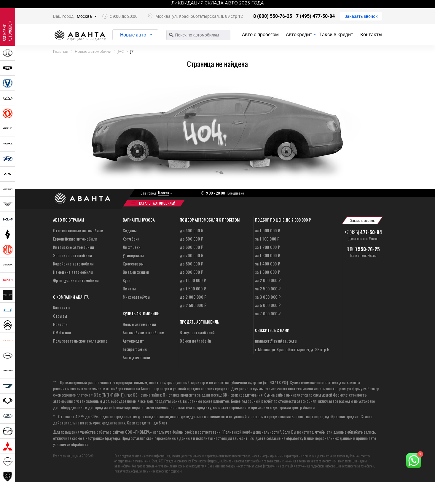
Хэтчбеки (131, 239)
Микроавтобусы (137, 297)
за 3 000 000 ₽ (268, 297)
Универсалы (133, 255)
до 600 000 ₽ (191, 247)
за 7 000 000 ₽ (268, 313)
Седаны (130, 230)
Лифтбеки (132, 247)
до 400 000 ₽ (191, 230)
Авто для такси (136, 357)
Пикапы (129, 288)
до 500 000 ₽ (191, 239)
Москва (84, 16)
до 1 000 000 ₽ (193, 280)
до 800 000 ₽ (191, 263)
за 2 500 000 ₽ (268, 288)
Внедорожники (136, 272)
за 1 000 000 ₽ (267, 230)
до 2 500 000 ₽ (193, 305)
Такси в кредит (336, 34)
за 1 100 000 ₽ (267, 239)
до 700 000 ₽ (191, 255)
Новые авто (133, 35)
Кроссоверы (133, 263)
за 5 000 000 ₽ (268, 305)
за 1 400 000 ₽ (267, 263)
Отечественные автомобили (78, 230)
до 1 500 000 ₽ (193, 288)
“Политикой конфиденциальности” (251, 432)
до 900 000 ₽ (191, 272)
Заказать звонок (361, 16)
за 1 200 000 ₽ (267, 247)
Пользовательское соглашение (80, 341)
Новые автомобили (139, 324)
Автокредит (299, 34)
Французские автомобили (76, 280)
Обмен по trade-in (195, 341)
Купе (126, 280)
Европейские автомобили (75, 239)
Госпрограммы (135, 349)
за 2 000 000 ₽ (268, 280)
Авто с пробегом (260, 34)
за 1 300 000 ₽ (267, 255)
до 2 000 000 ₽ (193, 297)
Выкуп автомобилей (197, 332)
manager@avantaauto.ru (276, 341)
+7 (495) (363, 232)
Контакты (371, 34)
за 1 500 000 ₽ (267, 272)
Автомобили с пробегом (144, 332)
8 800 (363, 249)
